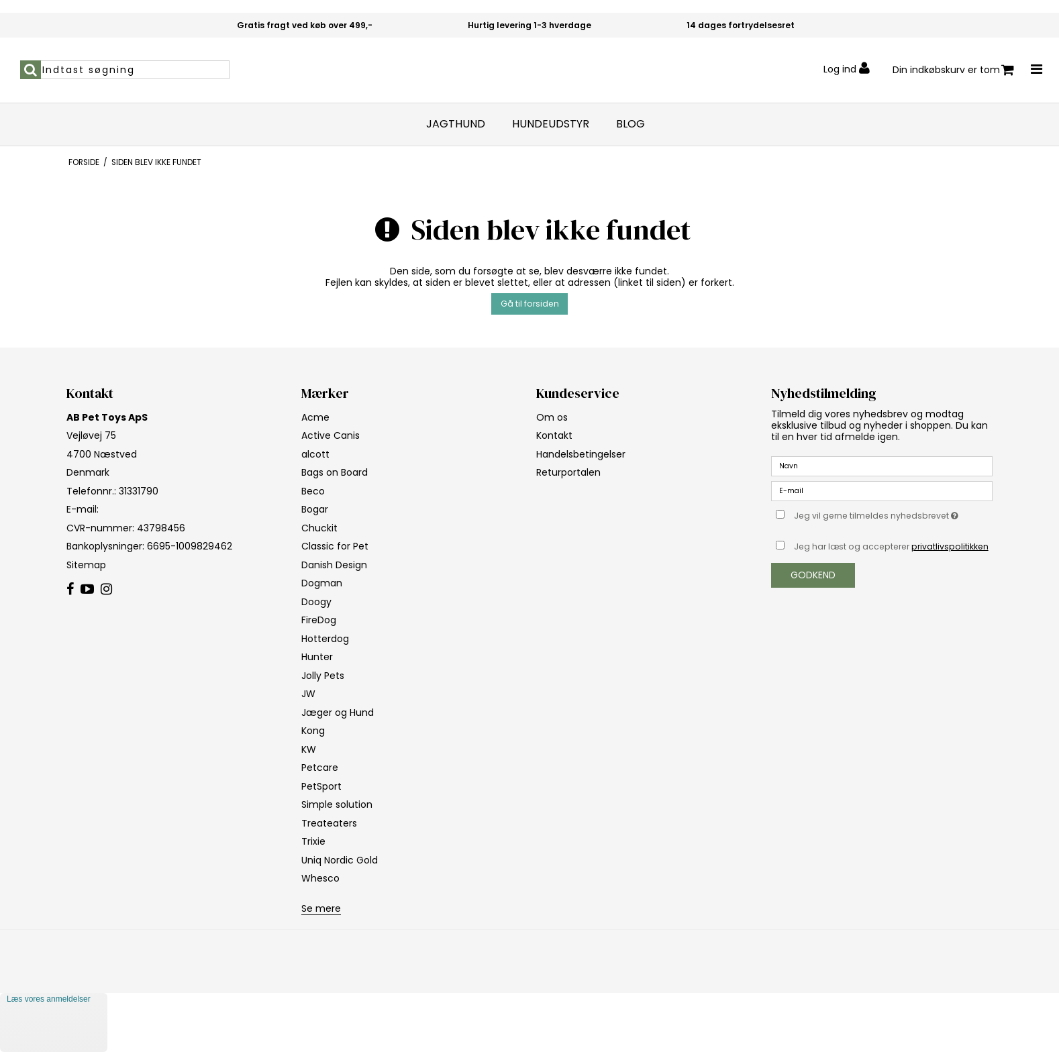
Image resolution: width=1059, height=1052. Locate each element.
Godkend (813, 575)
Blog (630, 124)
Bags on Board (334, 472)
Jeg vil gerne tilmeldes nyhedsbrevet (893, 514)
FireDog (318, 620)
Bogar (314, 509)
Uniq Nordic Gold (339, 860)
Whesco (320, 878)
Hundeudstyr (550, 124)
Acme (315, 417)
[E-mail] (882, 490)
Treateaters (329, 823)
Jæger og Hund (337, 712)
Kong (313, 730)
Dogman (321, 583)
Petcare (319, 767)
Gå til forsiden (530, 303)
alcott (315, 454)
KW (308, 749)
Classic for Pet (334, 546)
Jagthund (455, 124)
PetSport (321, 786)
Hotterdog (325, 638)
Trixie (313, 841)
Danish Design (334, 565)
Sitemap (86, 565)
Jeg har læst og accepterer (891, 546)
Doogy (316, 602)
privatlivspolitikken (950, 546)
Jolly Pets (322, 675)
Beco (313, 491)
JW (308, 693)
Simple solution (336, 804)
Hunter (317, 657)
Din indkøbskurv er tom (953, 70)
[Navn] (882, 465)
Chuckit (319, 528)
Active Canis (330, 435)
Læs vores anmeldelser (49, 999)
